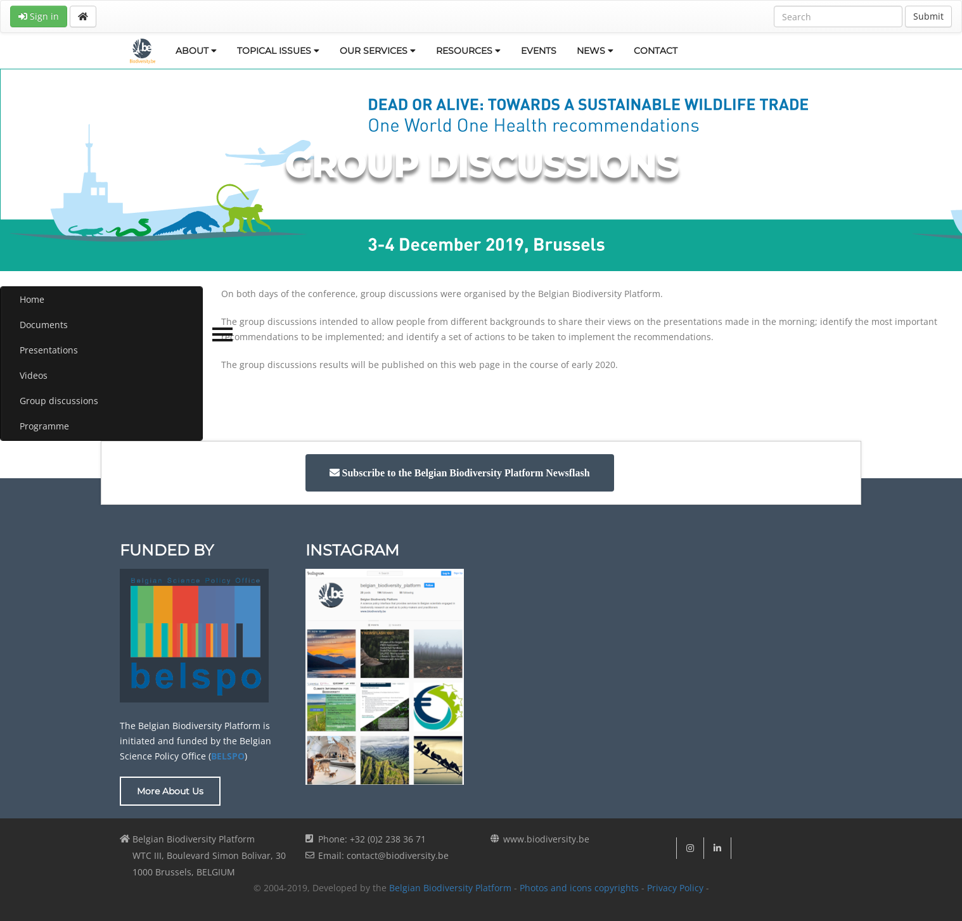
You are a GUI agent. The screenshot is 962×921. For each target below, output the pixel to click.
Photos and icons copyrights (579, 888)
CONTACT (655, 50)
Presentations (49, 350)
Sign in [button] (38, 16)
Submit (928, 16)
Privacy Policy (675, 888)
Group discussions (59, 401)
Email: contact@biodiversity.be (383, 855)
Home (32, 299)
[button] (459, 473)
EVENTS (538, 50)
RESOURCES (468, 50)
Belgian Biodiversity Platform (450, 888)
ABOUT (196, 50)
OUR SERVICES (378, 50)
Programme (44, 426)
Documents (44, 325)
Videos (34, 375)
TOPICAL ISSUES (278, 50)
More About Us (170, 791)
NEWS (595, 50)
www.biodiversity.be (546, 839)
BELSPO (228, 756)
